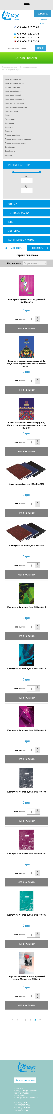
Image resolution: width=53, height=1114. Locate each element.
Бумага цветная (11, 111)
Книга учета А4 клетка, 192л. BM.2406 (26, 484)
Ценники (8, 155)
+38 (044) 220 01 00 (28, 27)
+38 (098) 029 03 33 (28, 33)
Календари (9, 123)
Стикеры (8, 131)
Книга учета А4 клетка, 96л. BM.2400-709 (26, 791)
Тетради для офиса (12, 135)
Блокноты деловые (12, 87)
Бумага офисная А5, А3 (14, 83)
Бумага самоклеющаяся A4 (16, 107)
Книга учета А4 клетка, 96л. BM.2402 (26, 545)
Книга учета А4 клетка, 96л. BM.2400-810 (26, 730)
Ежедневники (10, 119)
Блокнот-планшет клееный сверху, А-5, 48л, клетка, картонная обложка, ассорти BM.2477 (26, 364)
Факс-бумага (10, 147)
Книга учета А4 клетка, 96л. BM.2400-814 (26, 668)
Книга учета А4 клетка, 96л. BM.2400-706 (26, 914)
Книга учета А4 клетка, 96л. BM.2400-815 (26, 607)
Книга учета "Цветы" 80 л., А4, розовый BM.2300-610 (26, 300)
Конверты (9, 127)
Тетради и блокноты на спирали (18, 139)
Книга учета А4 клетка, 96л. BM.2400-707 (26, 853)
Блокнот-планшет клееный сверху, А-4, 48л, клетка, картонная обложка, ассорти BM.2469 (26, 425)
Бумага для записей (13, 95)
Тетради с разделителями (15, 143)
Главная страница (9, 67)
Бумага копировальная (14, 103)
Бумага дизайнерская (13, 91)
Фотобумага (10, 151)
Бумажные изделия (28, 67)
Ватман (8, 115)
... (22, 1020)
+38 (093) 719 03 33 (28, 37)
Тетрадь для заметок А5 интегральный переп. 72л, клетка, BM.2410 (26, 977)
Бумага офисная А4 (13, 79)
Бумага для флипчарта (14, 99)
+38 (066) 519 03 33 (28, 41)
